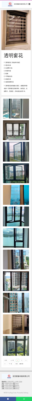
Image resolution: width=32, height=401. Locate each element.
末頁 (17, 363)
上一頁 (12, 360)
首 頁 (6, 360)
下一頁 (10, 363)
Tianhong (26, 392)
